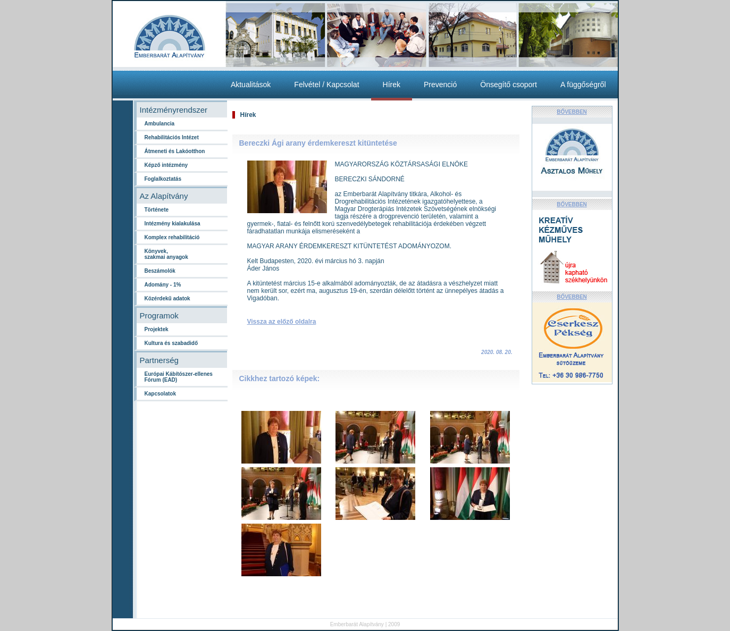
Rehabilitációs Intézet (172, 137)
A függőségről (583, 84)
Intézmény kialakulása (172, 223)
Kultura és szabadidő (171, 343)
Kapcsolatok (160, 394)
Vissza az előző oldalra (281, 321)
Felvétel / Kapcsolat (326, 84)
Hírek (391, 84)
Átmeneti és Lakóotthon (175, 151)
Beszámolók (160, 271)
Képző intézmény (166, 165)
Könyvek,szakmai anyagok (166, 254)
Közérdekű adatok (167, 298)
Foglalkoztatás (163, 179)
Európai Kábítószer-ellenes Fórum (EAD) (179, 377)
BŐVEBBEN (572, 112)
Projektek (157, 329)
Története (157, 210)
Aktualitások (251, 84)
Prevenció (440, 84)
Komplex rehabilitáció (172, 237)
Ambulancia (160, 124)
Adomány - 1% (163, 285)
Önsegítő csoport (508, 84)
